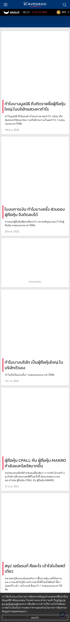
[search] (64, 4)
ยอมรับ (35, 617)
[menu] (5, 4)
